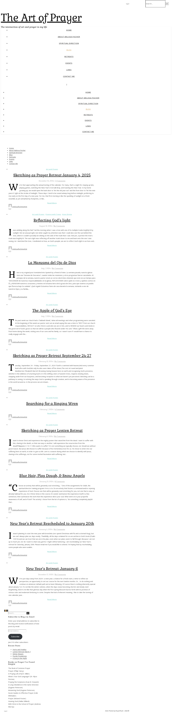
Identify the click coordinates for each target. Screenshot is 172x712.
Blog (68, 50)
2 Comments (60, 181)
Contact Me (69, 76)
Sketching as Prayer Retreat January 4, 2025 (52, 175)
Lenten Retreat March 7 (22, 652)
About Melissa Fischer (69, 37)
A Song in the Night (20, 658)
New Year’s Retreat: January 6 (52, 568)
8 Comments (60, 482)
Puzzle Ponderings (20, 656)
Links (69, 70)
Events (68, 63)
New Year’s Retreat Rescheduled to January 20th (52, 523)
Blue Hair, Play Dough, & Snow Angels (52, 475)
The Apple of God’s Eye (52, 310)
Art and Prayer (52, 169)
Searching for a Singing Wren (52, 403)
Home (69, 30)
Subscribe (15, 637)
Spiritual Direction (69, 43)
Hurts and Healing (19, 649)
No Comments (59, 226)
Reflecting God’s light (52, 220)
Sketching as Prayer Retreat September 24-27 (52, 355)
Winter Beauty (18, 654)
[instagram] (128, 4)
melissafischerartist (19, 207)
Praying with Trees (53, 214)
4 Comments (60, 409)
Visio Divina (67, 214)
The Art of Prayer (41, 17)
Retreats (68, 56)
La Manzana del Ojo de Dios (52, 262)
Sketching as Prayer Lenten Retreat (52, 430)
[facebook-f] (126, 4)
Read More (52, 203)
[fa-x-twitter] (127, 4)
